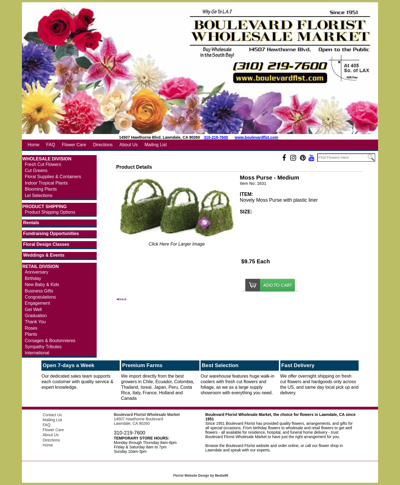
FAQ (50, 144)
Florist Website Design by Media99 (200, 476)
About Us (128, 144)
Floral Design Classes (46, 244)
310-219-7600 (216, 137)
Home (33, 144)
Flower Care (74, 144)
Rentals (31, 222)
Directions (102, 144)
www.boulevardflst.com (256, 137)
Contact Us (52, 415)
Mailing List (155, 144)
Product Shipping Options (50, 212)
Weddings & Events (43, 255)
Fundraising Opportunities (51, 233)
